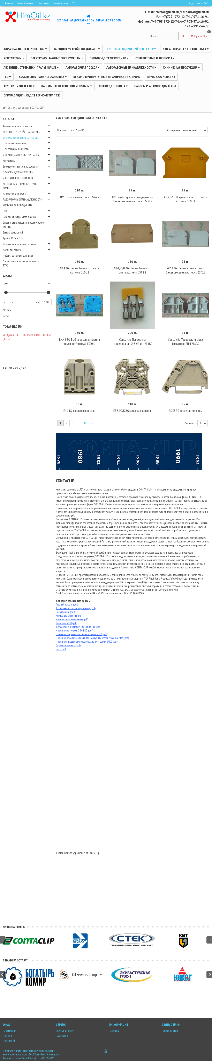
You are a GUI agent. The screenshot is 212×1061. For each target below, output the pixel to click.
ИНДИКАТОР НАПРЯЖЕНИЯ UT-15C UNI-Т (27, 337)
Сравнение (62, 1036)
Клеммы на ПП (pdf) (66, 623)
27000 (45, 302)
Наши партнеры (14, 927)
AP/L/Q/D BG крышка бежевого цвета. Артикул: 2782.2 (132, 270)
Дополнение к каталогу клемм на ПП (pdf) (78, 627)
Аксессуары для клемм (17, 149)
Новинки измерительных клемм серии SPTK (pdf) (81, 634)
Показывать (190, 423)
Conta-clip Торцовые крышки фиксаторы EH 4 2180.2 (185, 341)
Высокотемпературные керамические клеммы (107, 77)
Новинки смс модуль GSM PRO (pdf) (74, 630)
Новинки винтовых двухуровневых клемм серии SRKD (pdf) (87, 641)
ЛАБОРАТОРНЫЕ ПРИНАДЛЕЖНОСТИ (131, 67)
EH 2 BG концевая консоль (79, 410)
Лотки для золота (113, 86)
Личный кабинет (26, 3)
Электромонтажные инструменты (57, 58)
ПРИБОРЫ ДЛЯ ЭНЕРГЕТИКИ (109, 58)
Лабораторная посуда (83, 67)
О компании (9, 1031)
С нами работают (15, 960)
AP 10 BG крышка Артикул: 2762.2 (79, 197)
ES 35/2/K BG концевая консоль (132, 410)
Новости (7, 1036)
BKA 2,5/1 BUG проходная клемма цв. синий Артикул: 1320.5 (79, 341)
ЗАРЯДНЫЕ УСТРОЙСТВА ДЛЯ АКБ (77, 49)
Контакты (44, 3)
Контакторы (13, 58)
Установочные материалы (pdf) (72, 619)
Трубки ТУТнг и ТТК (19, 86)
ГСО (7, 76)
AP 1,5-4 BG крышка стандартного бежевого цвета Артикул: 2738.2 (132, 199)
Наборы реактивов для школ (155, 86)
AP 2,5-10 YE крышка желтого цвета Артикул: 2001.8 (185, 199)
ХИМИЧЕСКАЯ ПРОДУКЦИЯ (181, 67)
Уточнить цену (60, 3)
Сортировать (173, 130)
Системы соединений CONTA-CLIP (131, 49)
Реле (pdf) (61, 649)
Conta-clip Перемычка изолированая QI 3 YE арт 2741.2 (132, 341)
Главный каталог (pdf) (67, 604)
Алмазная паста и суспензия (25, 49)
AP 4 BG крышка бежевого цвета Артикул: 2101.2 (79, 270)
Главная (9, 3)
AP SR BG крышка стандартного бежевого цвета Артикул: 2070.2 (185, 270)
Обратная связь (170, 1031)
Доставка (114, 1031)
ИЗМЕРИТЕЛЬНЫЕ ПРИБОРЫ (154, 58)
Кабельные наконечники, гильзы (66, 86)
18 (85, 423)
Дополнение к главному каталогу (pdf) (76, 608)
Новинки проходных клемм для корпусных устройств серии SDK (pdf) (92, 638)
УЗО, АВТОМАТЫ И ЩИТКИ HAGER (186, 49)
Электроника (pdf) (65, 612)
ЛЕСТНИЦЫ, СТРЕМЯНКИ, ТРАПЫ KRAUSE (31, 67)
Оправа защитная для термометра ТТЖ (31, 95)
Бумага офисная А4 (161, 77)
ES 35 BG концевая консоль (185, 410)
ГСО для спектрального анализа (42, 76)
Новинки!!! (9, 1040)
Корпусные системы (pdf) (69, 615)
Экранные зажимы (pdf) (68, 645)
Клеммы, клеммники (15, 143)
